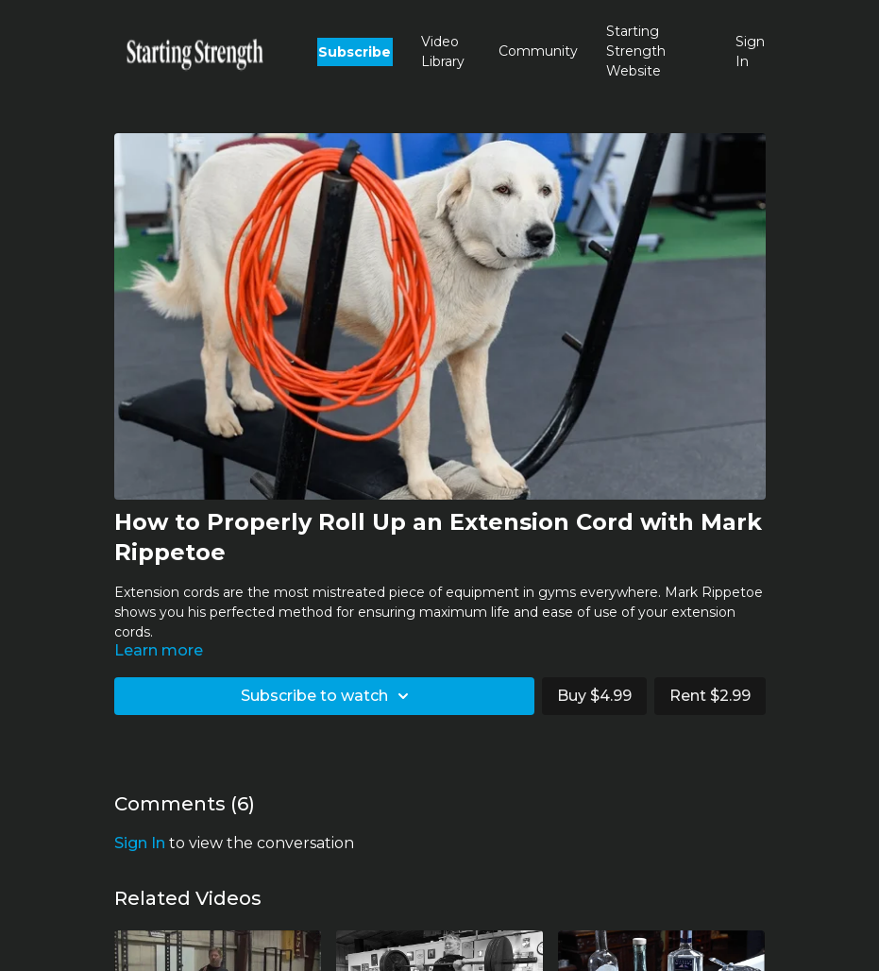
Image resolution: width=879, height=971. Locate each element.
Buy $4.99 (594, 696)
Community (538, 51)
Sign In (750, 51)
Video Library (443, 51)
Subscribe (354, 51)
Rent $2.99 (710, 696)
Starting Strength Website (636, 51)
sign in (139, 843)
